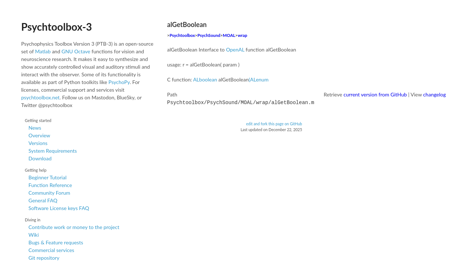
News (34, 128)
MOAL (229, 35)
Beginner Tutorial (47, 177)
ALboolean (205, 79)
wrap (242, 35)
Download (39, 158)
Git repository (43, 258)
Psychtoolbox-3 (56, 26)
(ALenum (259, 79)
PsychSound (208, 35)
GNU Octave (76, 51)
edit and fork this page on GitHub (274, 123)
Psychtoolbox (182, 35)
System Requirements (52, 151)
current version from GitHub (375, 94)
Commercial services (51, 250)
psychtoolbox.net (40, 97)
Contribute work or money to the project (73, 227)
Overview (39, 135)
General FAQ (42, 200)
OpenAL (235, 49)
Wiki (33, 235)
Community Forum (49, 193)
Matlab (43, 51)
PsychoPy (119, 82)
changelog (434, 94)
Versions (37, 143)
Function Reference (50, 185)
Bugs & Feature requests (55, 242)
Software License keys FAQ (58, 208)
